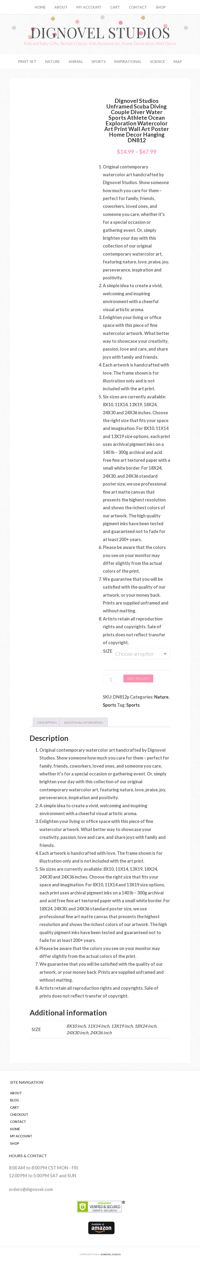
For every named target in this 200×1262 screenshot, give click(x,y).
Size (107, 651)
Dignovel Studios (100, 32)
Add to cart (138, 678)
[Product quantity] (112, 679)
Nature (161, 697)
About (16, 1093)
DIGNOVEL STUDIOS (111, 1254)
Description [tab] (47, 722)
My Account (21, 1136)
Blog (14, 1100)
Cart (14, 1107)
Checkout (19, 1115)
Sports (109, 705)
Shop (14, 1143)
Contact (18, 1122)
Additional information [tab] (83, 722)
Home (15, 1129)
